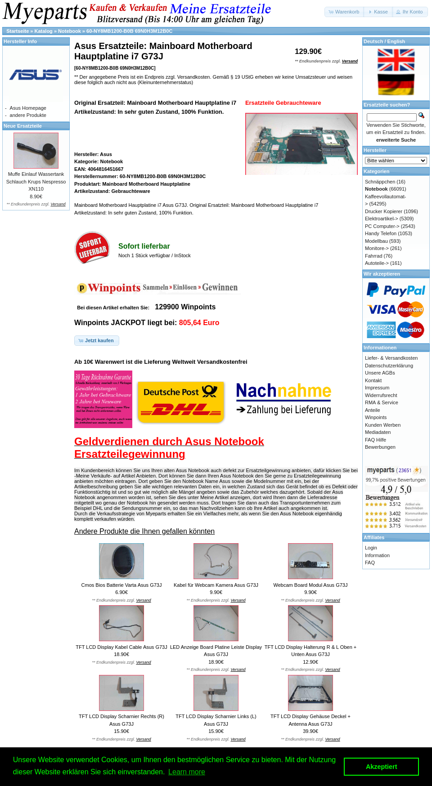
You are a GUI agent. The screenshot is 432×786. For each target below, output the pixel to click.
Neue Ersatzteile (23, 126)
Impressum (377, 387)
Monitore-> (377, 248)
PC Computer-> (382, 226)
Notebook (69, 31)
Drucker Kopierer (383, 211)
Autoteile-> (377, 263)
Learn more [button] (186, 772)
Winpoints (376, 417)
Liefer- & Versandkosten (391, 358)
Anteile (372, 410)
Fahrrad (373, 256)
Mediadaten (378, 432)
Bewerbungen (380, 447)
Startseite (17, 31)
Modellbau (376, 241)
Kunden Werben (382, 425)
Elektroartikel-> (381, 218)
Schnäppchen (380, 181)
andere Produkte (28, 115)
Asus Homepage (28, 108)
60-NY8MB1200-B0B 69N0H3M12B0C (129, 31)
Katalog (44, 31)
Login (371, 547)
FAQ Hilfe (375, 439)
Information (377, 555)
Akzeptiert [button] (381, 766)
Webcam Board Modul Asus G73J (311, 585)
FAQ (370, 562)
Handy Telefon (380, 233)
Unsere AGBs (380, 372)
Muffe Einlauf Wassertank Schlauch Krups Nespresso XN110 (36, 181)
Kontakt (373, 380)
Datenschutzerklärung (389, 365)
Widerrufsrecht (381, 395)
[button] (344, 12)
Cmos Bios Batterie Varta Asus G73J (121, 585)
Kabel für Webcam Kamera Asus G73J (216, 585)
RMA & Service (381, 402)
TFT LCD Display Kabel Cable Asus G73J (121, 647)
